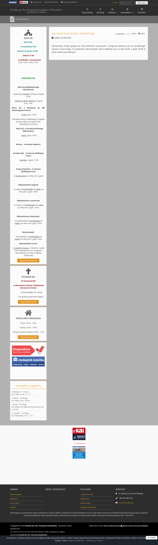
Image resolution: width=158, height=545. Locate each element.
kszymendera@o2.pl (70, 2)
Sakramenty (127, 11)
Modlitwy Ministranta (90, 507)
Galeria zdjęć (86, 503)
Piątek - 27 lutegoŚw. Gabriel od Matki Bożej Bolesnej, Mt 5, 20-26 (27, 407)
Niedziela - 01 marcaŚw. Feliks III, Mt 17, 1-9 (20, 393)
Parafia (112, 11)
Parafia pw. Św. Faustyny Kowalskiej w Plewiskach (40, 11)
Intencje (100, 11)
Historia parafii (17, 494)
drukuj (141, 33)
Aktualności (23, 19)
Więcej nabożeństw (28, 260)
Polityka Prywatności (75, 540)
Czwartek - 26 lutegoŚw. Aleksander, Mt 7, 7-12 (22, 414)
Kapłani (13, 507)
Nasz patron (16, 503)
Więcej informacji (28, 302)
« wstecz (134, 33)
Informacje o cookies (94, 540)
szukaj (141, 3)
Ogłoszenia (87, 11)
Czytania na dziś (87, 494)
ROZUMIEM (152, 538)
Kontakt (142, 11)
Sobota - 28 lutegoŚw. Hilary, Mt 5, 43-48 (20, 399)
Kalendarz (14, 498)
